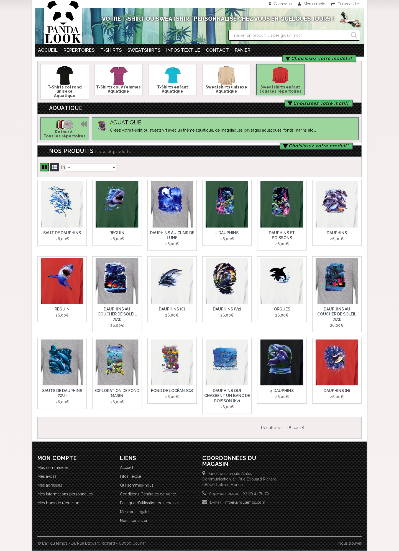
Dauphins (337, 233)
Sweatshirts (143, 50)
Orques (282, 309)
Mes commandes (53, 467)
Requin (116, 233)
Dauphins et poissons (282, 235)
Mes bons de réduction (58, 503)
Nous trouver (350, 543)
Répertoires (78, 50)
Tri (62, 167)
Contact (217, 50)
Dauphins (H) (337, 390)
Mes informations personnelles (65, 494)
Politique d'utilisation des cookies (150, 503)
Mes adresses (49, 485)
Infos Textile (130, 476)
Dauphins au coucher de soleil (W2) (117, 314)
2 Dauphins (227, 233)
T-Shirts (111, 50)
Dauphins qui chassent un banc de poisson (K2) (227, 395)
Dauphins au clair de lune (172, 235)
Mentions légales (135, 512)
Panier (242, 50)
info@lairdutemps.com (244, 502)
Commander (345, 4)
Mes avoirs (47, 476)
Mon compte (311, 4)
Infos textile (183, 50)
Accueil (48, 50)
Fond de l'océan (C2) (172, 390)
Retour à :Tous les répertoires (65, 134)
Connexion (281, 4)
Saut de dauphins (62, 233)
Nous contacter (133, 520)
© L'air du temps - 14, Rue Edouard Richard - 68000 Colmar (91, 543)
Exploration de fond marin (116, 393)
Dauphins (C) (172, 309)
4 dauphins (282, 390)
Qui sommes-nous (137, 485)
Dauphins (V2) (227, 309)
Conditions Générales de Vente (148, 494)
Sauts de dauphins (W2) (62, 393)
